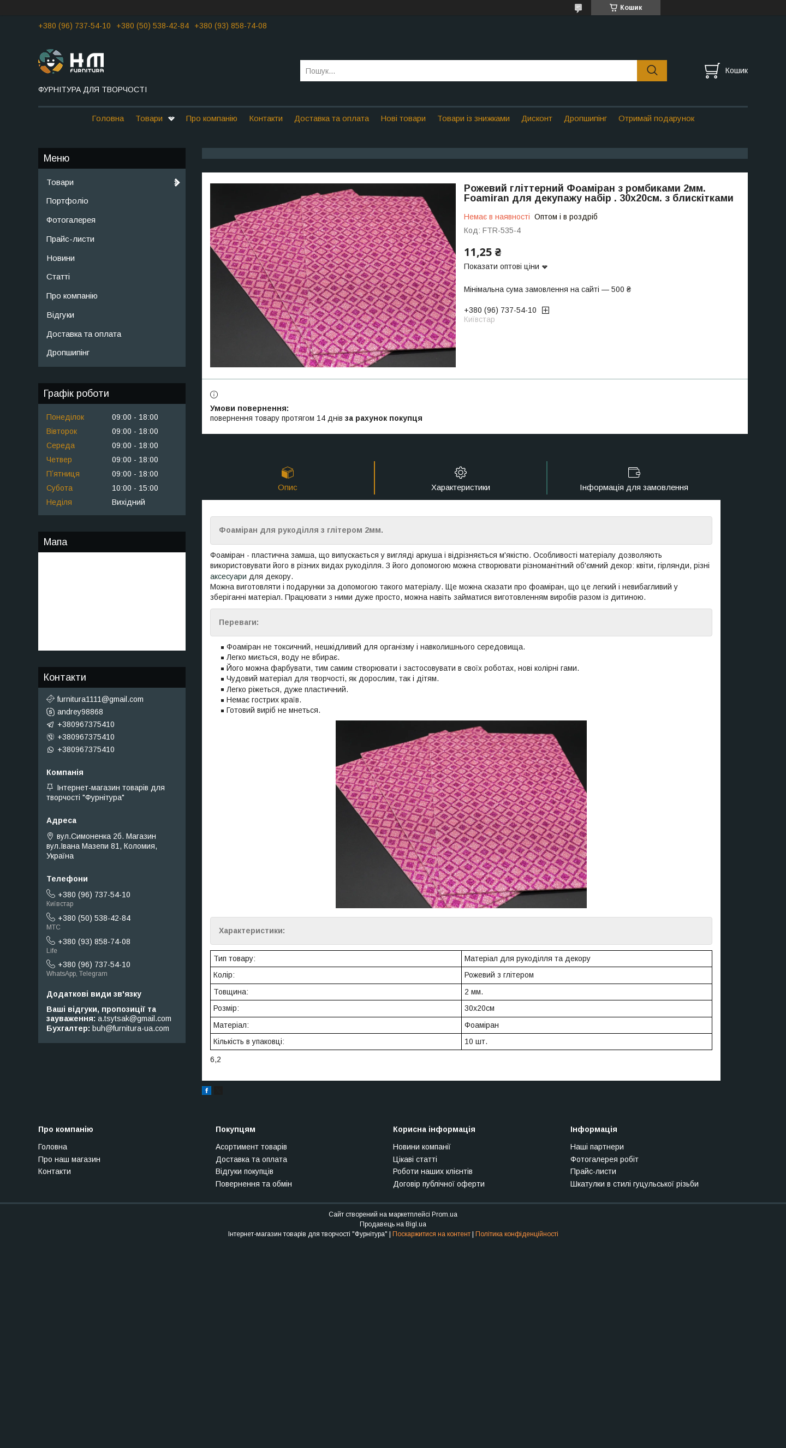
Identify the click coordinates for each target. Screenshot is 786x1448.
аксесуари (228, 576)
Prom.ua (444, 1214)
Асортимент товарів (251, 1146)
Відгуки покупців (244, 1171)
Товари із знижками (473, 118)
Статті (58, 276)
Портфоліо (67, 200)
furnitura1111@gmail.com (100, 699)
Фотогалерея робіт (604, 1159)
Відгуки (60, 314)
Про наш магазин (69, 1159)
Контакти (266, 118)
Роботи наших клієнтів (433, 1171)
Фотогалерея (71, 219)
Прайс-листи (70, 238)
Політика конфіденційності (516, 1234)
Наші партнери (597, 1146)
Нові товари (403, 118)
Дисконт (536, 118)
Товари (149, 118)
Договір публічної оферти (439, 1183)
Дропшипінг (585, 118)
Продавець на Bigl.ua (393, 1224)
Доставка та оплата (331, 118)
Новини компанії (422, 1146)
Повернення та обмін (254, 1183)
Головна (108, 118)
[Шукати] (652, 70)
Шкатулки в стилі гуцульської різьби (634, 1183)
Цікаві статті (415, 1159)
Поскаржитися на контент (431, 1234)
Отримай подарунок (656, 118)
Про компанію (211, 118)
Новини (60, 258)
